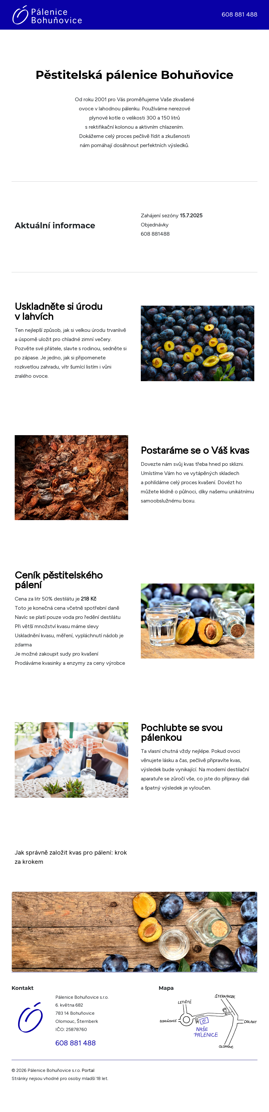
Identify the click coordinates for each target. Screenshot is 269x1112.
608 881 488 (239, 14)
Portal (88, 1070)
